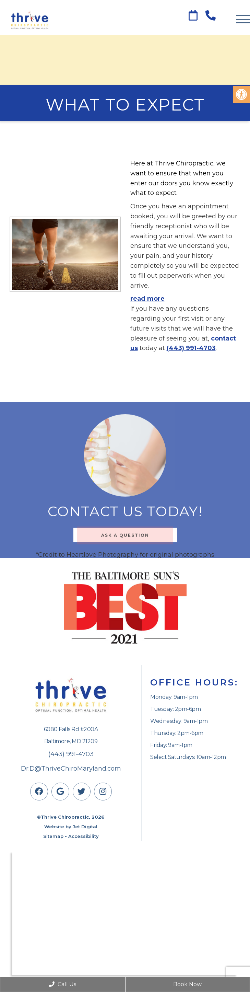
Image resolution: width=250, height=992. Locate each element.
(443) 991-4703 (191, 348)
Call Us (62, 984)
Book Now (187, 984)
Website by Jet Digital (70, 826)
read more (147, 298)
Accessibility (83, 836)
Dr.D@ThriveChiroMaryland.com (71, 768)
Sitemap (53, 836)
